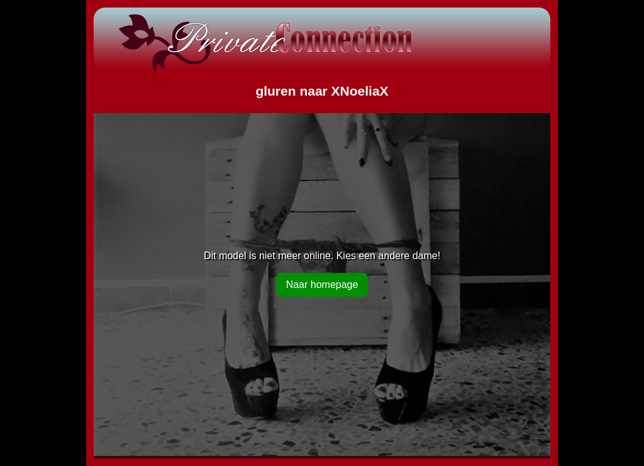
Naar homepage (322, 284)
